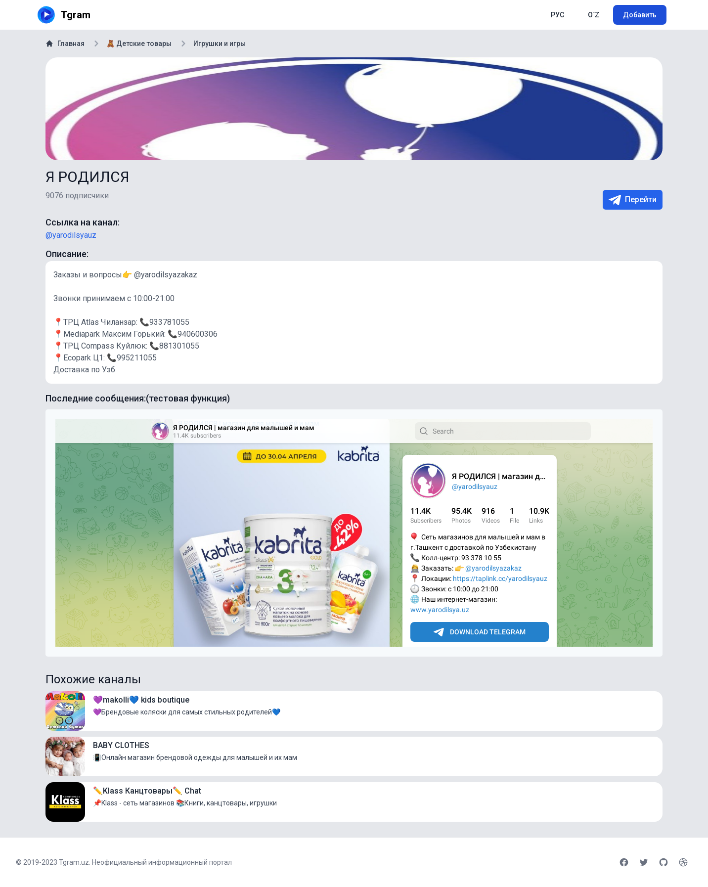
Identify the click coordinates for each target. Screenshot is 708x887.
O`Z (593, 15)
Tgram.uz (74, 862)
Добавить (640, 15)
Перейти (633, 200)
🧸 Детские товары (139, 43)
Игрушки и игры (219, 43)
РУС (557, 15)
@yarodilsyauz (70, 235)
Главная (65, 43)
